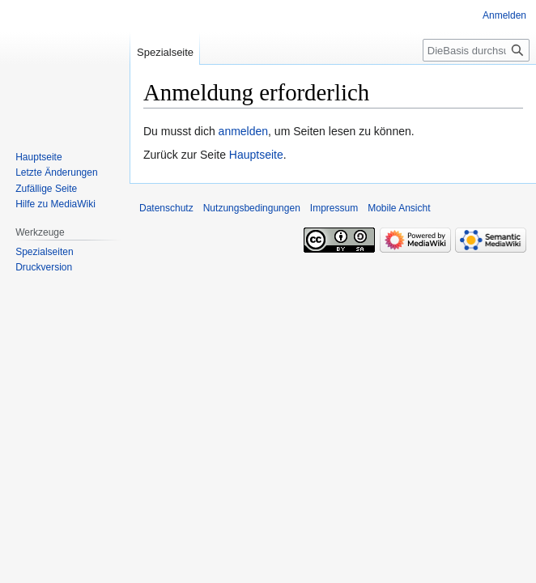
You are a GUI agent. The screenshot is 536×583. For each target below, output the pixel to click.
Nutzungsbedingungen (251, 208)
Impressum (334, 208)
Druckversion (43, 267)
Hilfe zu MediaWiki (55, 204)
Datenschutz (166, 208)
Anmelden (504, 15)
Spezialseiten (44, 251)
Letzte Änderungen (56, 172)
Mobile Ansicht (399, 208)
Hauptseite (256, 154)
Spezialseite (165, 52)
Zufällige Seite (46, 188)
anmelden (244, 131)
